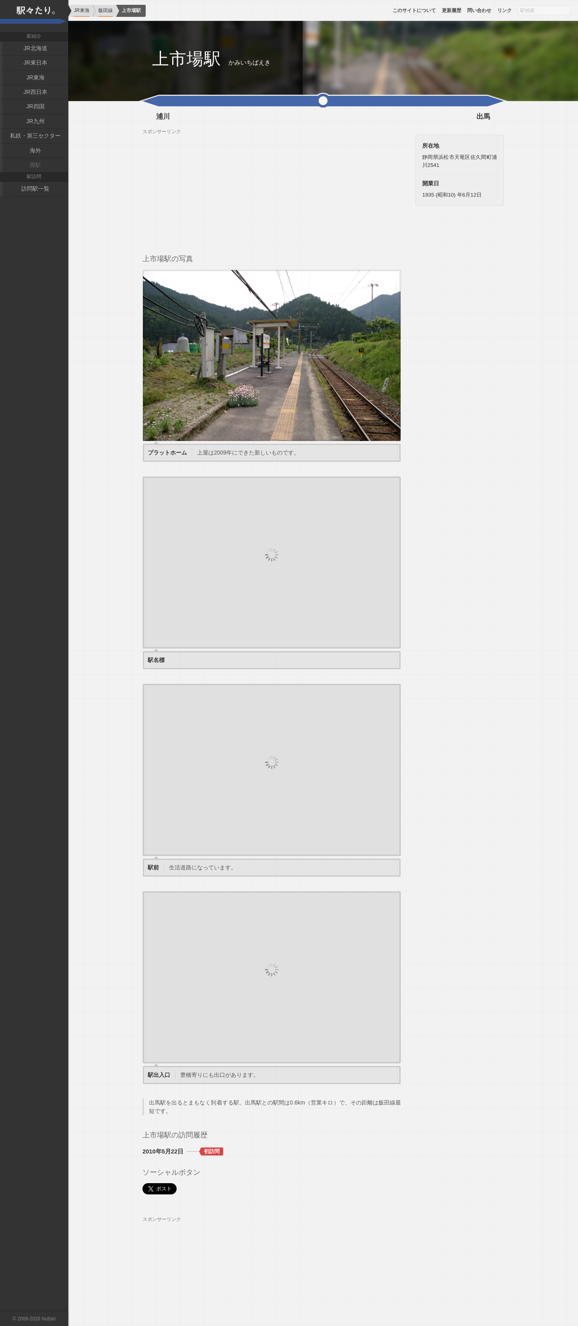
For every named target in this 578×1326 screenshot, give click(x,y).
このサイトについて (414, 10)
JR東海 (35, 77)
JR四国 (35, 106)
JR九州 (35, 121)
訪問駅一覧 (35, 188)
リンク (504, 10)
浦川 (163, 116)
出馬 (483, 116)
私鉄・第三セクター (35, 135)
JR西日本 (35, 92)
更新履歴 (451, 10)
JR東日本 (35, 62)
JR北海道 (35, 48)
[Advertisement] (271, 191)
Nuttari (49, 1319)
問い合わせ (479, 10)
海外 (35, 150)
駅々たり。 (34, 16)
